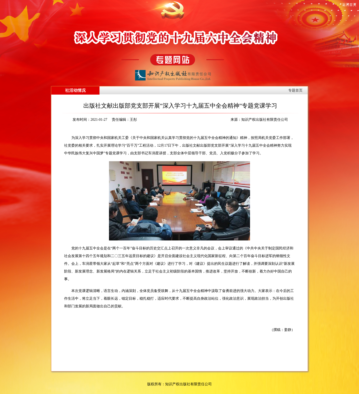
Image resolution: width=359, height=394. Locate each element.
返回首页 (349, 5)
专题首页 (295, 90)
